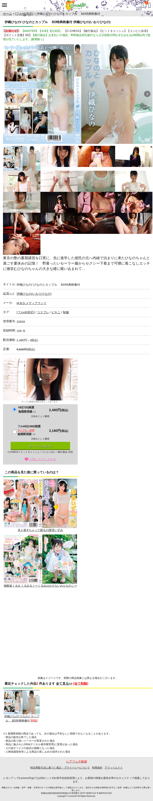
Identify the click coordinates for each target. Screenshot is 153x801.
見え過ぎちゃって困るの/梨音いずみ (40, 505)
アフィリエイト (114, 767)
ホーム (7, 13)
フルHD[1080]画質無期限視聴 (29, 430)
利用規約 (97, 767)
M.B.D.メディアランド (32, 303)
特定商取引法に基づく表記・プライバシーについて (60, 767)
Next (147, 94)
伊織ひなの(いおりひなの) (34, 293)
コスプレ (43, 312)
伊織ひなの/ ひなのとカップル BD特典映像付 (22, 706)
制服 (66, 312)
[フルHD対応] (24, 13)
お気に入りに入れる (40, 459)
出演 (8, 293)
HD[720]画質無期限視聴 (27, 409)
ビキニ (55, 312)
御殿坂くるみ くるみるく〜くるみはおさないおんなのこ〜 (40, 560)
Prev (8, 94)
